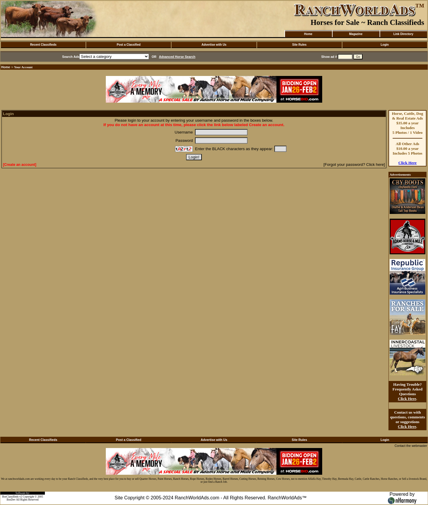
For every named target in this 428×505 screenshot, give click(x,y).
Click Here (407, 163)
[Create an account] (19, 165)
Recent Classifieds (43, 44)
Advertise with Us (214, 44)
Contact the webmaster (410, 445)
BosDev (11, 499)
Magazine (355, 34)
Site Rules (299, 44)
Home (308, 34)
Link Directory (403, 34)
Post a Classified (129, 44)
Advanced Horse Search (177, 56)
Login (385, 44)
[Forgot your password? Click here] (354, 164)
